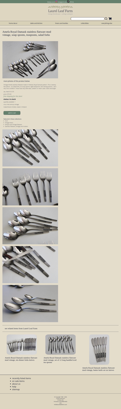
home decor (13, 23)
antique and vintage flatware (13, 124)
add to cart (12, 113)
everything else (107, 23)
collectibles (85, 23)
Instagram (61, 2)
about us (16, 383)
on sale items (18, 381)
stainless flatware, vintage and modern (16, 126)
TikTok (72, 2)
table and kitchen (36, 23)
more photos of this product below (17, 81)
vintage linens (9, 123)
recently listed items (21, 378)
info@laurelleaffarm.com (60, 404)
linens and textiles (61, 23)
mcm (6, 121)
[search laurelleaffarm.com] (106, 18)
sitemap (16, 389)
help (14, 386)
